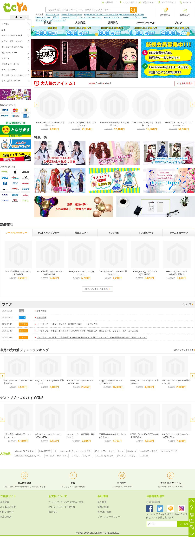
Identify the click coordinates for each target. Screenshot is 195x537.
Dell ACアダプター (131, 17)
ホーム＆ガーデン (179, 232)
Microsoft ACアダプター (25, 451)
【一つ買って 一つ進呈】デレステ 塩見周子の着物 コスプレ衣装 (67, 324)
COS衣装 (113, 232)
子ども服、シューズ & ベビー (14, 75)
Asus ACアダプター (112, 17)
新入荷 (48, 22)
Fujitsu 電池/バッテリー (71, 14)
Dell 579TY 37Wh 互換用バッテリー (28, 456)
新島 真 (56, 17)
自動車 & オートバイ (10, 64)
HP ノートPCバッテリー (104, 451)
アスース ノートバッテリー (127, 456)
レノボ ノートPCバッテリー (82, 456)
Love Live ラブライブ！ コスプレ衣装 (75, 451)
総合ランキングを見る (97, 289)
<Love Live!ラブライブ (105, 456)
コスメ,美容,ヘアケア (10, 81)
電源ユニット (81, 232)
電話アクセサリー (9, 52)
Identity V (131, 451)
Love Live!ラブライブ (148, 451)
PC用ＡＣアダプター (48, 232)
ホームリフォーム (9, 70)
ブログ (178, 22)
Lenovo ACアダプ (69, 17)
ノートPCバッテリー (16, 232)
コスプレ (5, 24)
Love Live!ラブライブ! (169, 451)
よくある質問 (126, 2)
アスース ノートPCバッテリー (56, 456)
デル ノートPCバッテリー (90, 17)
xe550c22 (144, 456)
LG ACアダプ (45, 451)
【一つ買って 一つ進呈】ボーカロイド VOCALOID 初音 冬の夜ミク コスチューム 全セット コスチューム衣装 (87, 331)
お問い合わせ (146, 2)
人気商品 (80, 22)
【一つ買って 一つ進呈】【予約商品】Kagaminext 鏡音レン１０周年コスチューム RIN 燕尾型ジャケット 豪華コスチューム (92, 337)
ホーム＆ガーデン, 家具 (11, 35)
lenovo (120, 451)
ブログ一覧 (187, 304)
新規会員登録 (165, 2)
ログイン (185, 2)
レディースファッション (12, 41)
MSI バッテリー (52, 14)
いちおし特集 (184, 83)
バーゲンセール (145, 22)
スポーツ (5, 58)
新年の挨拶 (41, 311)
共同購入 (113, 22)
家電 (3, 30)
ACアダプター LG (58, 20)
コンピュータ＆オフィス (12, 47)
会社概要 (107, 2)
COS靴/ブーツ (146, 232)
